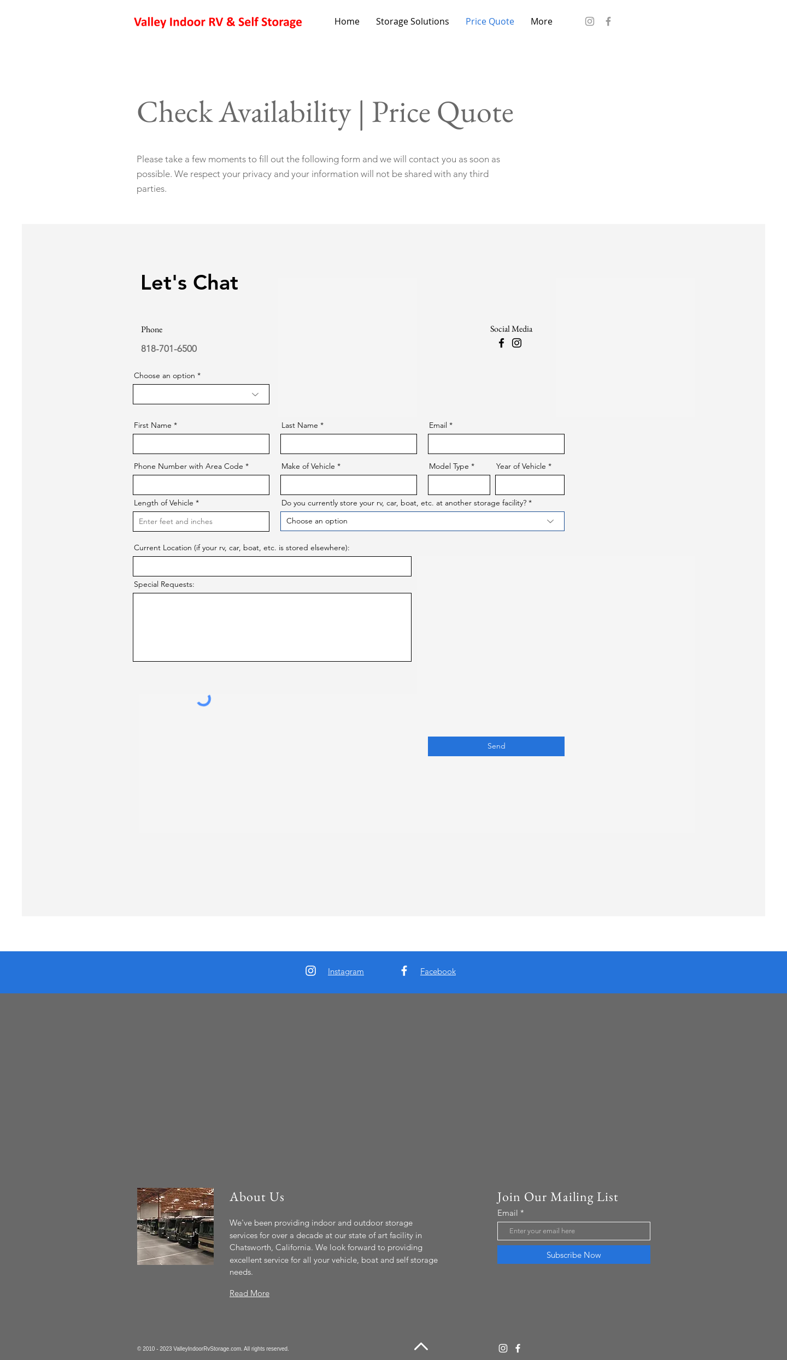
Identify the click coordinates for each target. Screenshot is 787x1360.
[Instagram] (590, 21)
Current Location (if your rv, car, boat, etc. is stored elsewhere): (242, 547)
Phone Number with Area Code (188, 466)
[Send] (496, 746)
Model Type (449, 466)
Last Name (299, 425)
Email (438, 425)
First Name (153, 425)
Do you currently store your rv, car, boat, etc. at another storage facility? (403, 503)
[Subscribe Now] (573, 1254)
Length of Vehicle (163, 503)
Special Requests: (164, 584)
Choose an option (164, 375)
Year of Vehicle (521, 466)
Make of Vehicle (308, 466)
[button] (412, 21)
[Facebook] (608, 21)
